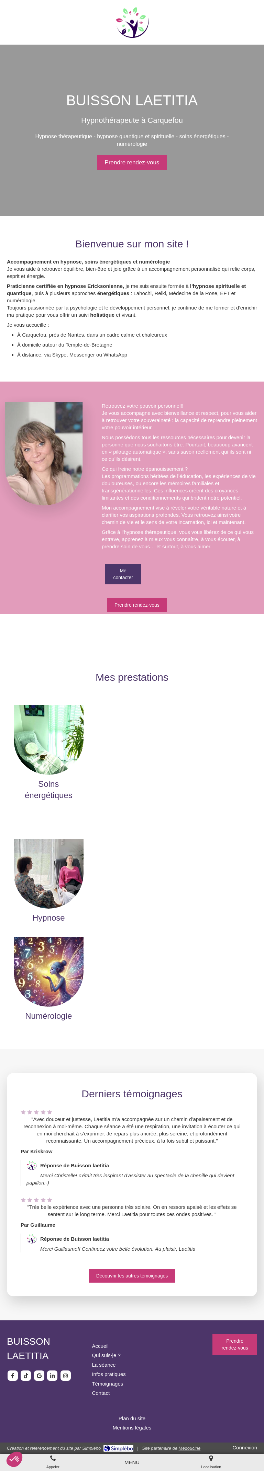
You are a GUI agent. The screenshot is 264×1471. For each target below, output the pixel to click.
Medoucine (190, 1448)
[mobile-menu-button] (132, 1462)
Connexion (244, 1447)
